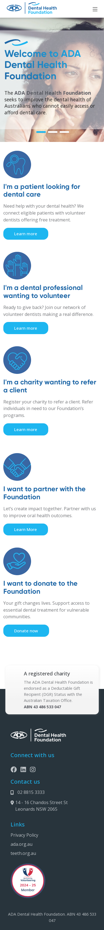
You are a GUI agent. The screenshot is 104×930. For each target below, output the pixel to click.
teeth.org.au (23, 853)
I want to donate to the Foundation (40, 587)
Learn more (25, 233)
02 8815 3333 (31, 792)
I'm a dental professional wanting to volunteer (43, 291)
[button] (41, 132)
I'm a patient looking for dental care (41, 190)
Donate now (26, 630)
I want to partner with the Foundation (44, 493)
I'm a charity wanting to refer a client (49, 386)
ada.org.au (21, 844)
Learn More (25, 529)
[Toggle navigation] (95, 9)
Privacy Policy (24, 835)
